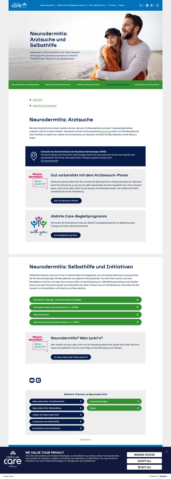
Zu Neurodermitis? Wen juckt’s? (71, 357)
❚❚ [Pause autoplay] (107, 78)
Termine (112, 5)
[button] (141, 5)
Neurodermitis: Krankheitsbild (25, 85)
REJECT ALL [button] (144, 467)
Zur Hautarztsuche (49, 161)
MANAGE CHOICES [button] (144, 454)
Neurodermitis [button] (47, 5)
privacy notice (95, 456)
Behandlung (105, 131)
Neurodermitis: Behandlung (57, 85)
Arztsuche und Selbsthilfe (117, 85)
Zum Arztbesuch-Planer (66, 200)
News (121, 5)
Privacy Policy (8, 476)
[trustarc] (163, 476)
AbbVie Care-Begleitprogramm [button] (71, 5)
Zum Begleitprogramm (65, 235)
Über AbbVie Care (97, 5)
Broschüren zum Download (147, 85)
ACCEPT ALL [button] (144, 461)
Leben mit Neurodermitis (88, 85)
